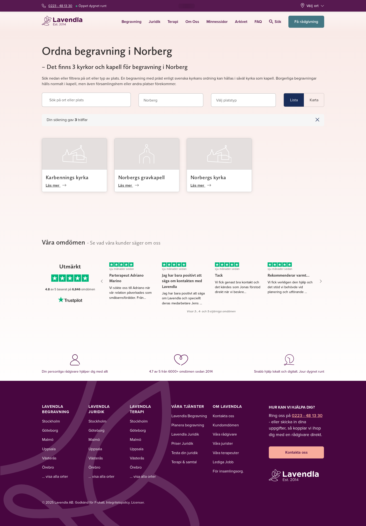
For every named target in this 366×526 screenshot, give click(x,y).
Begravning (131, 21)
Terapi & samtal (184, 462)
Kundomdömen (226, 425)
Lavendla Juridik (99, 409)
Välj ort (313, 5)
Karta (314, 99)
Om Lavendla (227, 406)
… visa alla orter (55, 476)
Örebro (48, 467)
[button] (300, 120)
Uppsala (49, 448)
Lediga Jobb (223, 462)
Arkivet (241, 21)
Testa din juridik (184, 452)
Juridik (154, 21)
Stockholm (51, 421)
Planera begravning (187, 425)
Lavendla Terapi (140, 409)
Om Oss (192, 21)
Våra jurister (223, 443)
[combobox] (171, 100)
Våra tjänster (187, 406)
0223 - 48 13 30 (60, 5)
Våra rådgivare (225, 434)
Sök (275, 21)
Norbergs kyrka (208, 177)
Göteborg (50, 430)
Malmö (47, 439)
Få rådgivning (306, 21)
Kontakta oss (223, 415)
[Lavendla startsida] (64, 21)
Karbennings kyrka (67, 177)
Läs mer (56, 185)
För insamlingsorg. (228, 471)
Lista (294, 99)
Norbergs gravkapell (141, 177)
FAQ (258, 21)
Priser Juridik (182, 443)
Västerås (49, 458)
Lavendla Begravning (55, 409)
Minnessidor (217, 21)
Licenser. (138, 502)
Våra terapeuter (226, 452)
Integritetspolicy (118, 502)
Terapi (173, 21)
